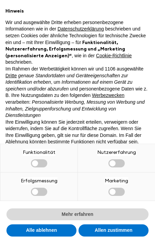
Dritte (11, 75)
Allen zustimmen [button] (113, 230)
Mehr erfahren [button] (77, 214)
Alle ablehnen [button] (41, 230)
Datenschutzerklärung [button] (80, 29)
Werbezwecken (108, 95)
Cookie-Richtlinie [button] (114, 55)
